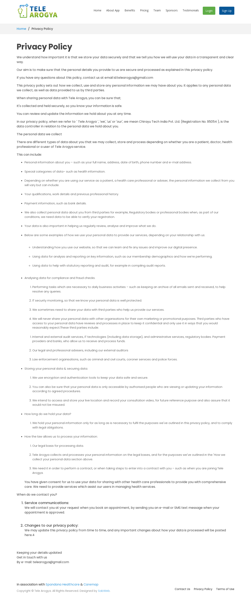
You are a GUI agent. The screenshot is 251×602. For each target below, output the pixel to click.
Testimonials (191, 11)
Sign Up (227, 12)
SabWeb (104, 591)
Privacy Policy (203, 589)
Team (157, 11)
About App (113, 11)
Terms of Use (225, 589)
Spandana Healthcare (63, 584)
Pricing (144, 11)
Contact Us (182, 589)
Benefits (130, 11)
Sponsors (172, 11)
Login (209, 12)
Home (97, 11)
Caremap (91, 584)
